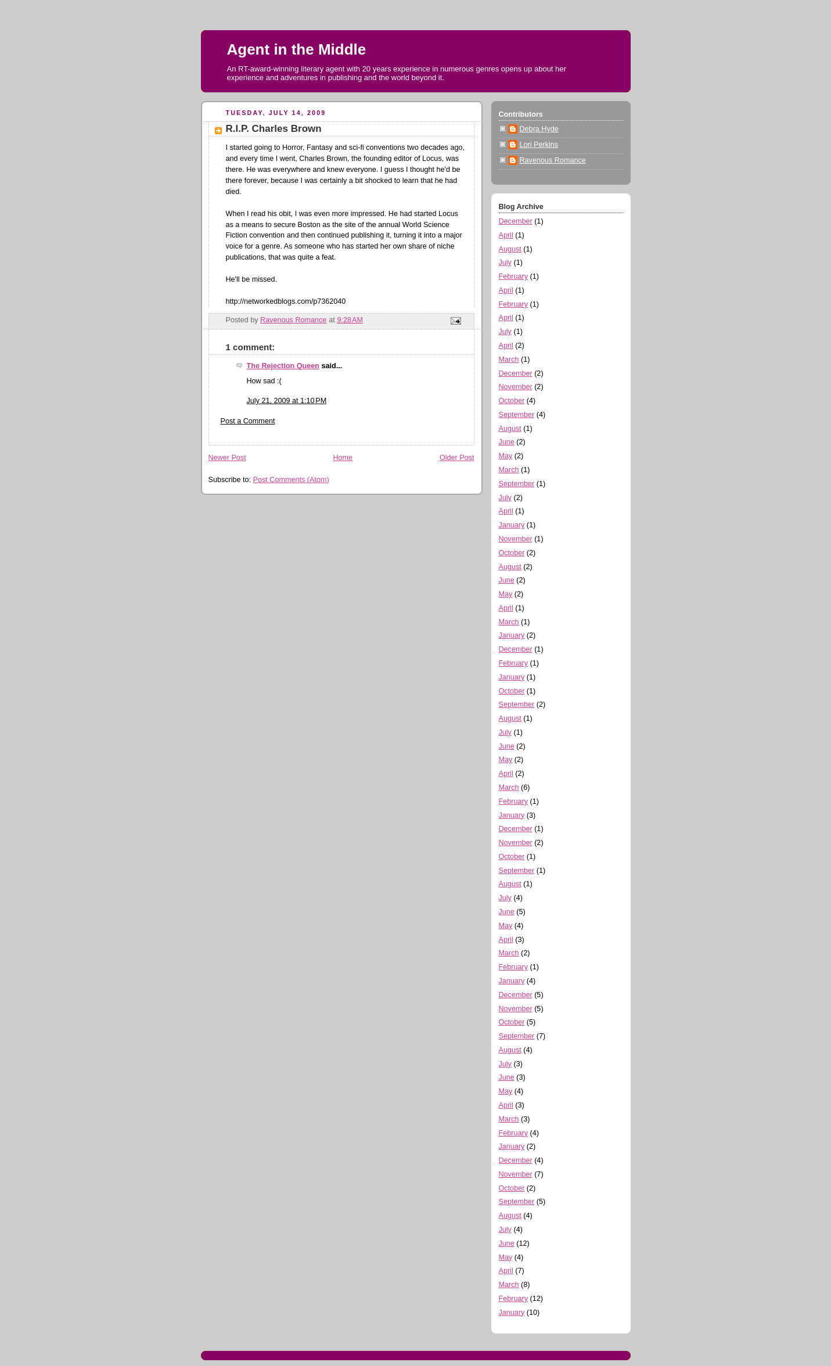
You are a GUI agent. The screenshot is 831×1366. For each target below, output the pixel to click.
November (516, 387)
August (510, 249)
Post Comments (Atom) (291, 480)
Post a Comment (248, 421)
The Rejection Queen (283, 366)
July (505, 262)
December (516, 221)
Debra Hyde (539, 129)
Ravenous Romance (553, 160)
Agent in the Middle (296, 49)
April (506, 235)
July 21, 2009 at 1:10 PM (287, 401)
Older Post (457, 458)
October (512, 401)
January (512, 525)
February (513, 276)
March (509, 359)
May (506, 456)
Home (342, 458)
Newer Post (227, 458)
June (507, 442)
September (517, 415)
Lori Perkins (539, 145)
